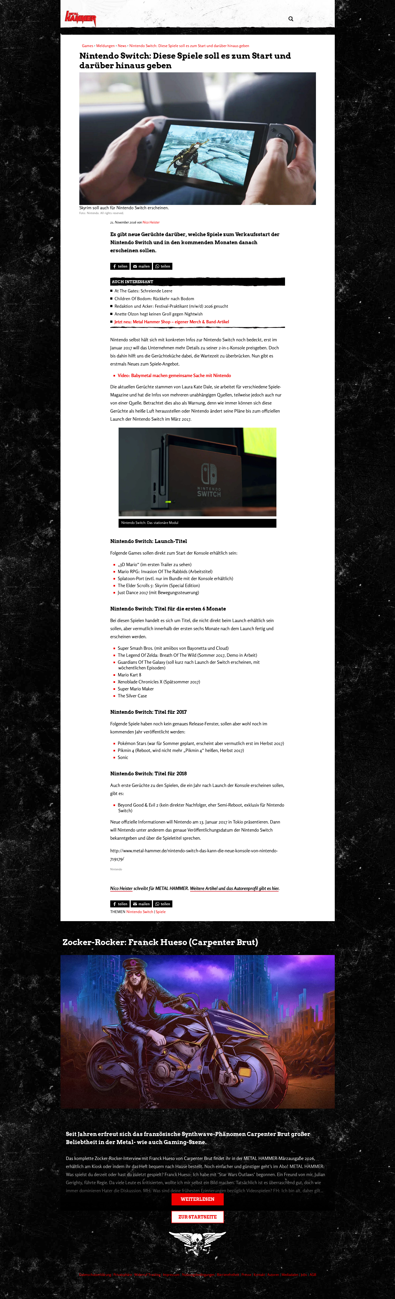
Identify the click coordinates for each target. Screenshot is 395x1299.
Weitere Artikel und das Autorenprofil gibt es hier (234, 888)
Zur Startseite (198, 1217)
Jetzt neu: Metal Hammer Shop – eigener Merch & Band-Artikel (172, 321)
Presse (246, 1274)
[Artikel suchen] (291, 19)
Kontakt (260, 1274)
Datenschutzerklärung (95, 1274)
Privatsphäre (123, 1274)
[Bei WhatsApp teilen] (162, 266)
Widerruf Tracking (147, 1274)
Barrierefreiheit (228, 1274)
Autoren (273, 1274)
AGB (312, 1274)
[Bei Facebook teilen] (120, 266)
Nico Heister (151, 222)
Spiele (161, 911)
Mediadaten (290, 1274)
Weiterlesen (197, 1199)
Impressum (171, 1274)
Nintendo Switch (139, 911)
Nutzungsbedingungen (198, 1274)
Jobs (304, 1274)
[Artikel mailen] (141, 266)
